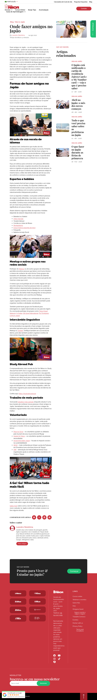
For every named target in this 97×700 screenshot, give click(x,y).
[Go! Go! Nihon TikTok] (59, 659)
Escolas (8, 10)
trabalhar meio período (26, 402)
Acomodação (43, 10)
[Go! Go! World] (18, 593)
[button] (34, 517)
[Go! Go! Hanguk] (18, 601)
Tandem (20, 331)
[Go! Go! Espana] (18, 610)
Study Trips (32, 10)
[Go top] (83, 696)
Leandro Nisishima (18, 35)
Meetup (21, 269)
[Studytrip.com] (37, 593)
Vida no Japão (20, 22)
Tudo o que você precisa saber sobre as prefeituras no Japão (78, 128)
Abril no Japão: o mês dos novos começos (78, 104)
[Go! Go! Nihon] (58, 591)
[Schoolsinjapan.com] (37, 601)
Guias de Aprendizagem (15, 12)
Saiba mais (13, 506)
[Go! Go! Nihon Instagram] (54, 659)
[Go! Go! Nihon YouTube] (59, 655)
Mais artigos (22, 544)
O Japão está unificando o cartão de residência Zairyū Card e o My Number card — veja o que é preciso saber (79, 76)
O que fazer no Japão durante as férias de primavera (78, 152)
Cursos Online (20, 10)
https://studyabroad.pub (27, 394)
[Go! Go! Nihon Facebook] (54, 655)
